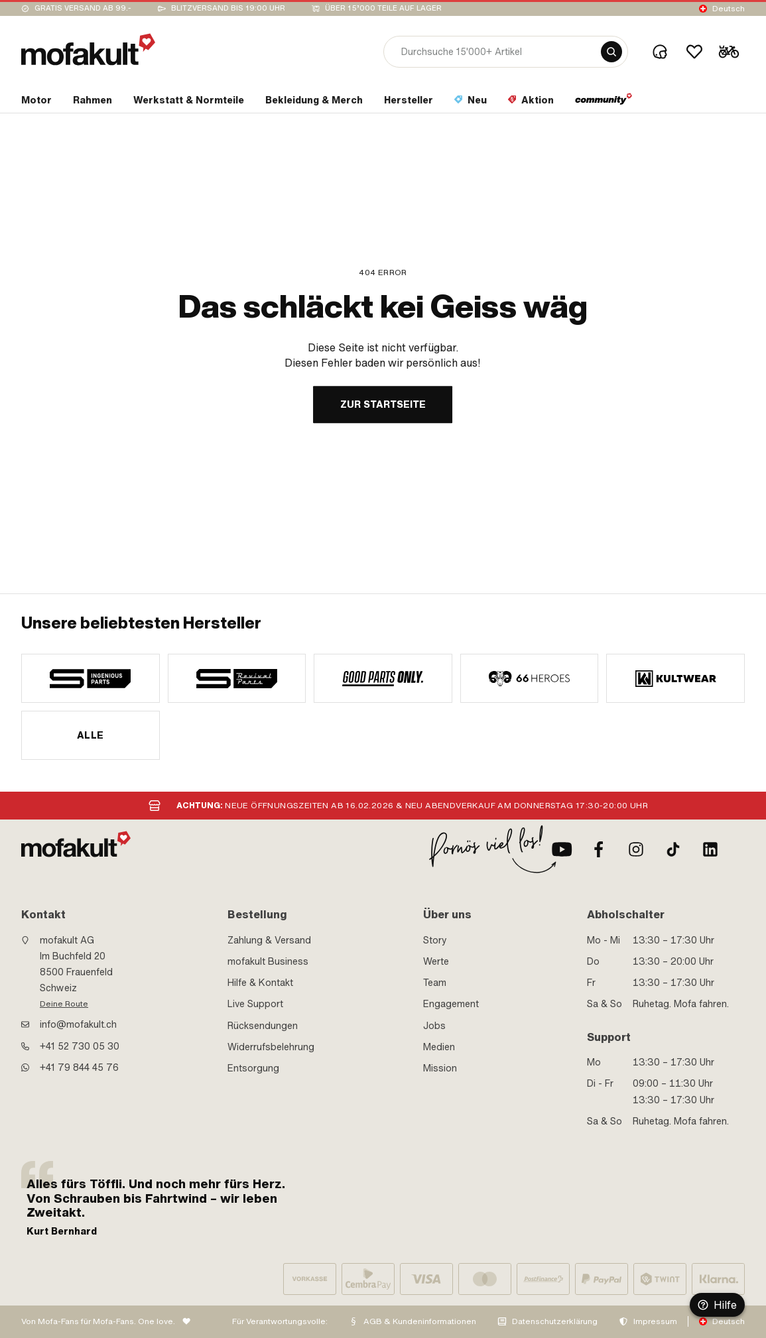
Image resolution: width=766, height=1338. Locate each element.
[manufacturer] (90, 678)
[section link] (36, 102)
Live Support (255, 1003)
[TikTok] (673, 849)
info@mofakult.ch (78, 1024)
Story (435, 940)
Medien (439, 1047)
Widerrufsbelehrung (270, 1047)
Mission (440, 1068)
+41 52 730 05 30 (79, 1046)
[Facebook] (599, 849)
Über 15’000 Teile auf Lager (383, 8)
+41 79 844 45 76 (79, 1067)
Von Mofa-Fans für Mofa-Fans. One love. (98, 1321)
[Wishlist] (694, 52)
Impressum (655, 1321)
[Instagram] (636, 849)
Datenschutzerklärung (555, 1321)
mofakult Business (267, 961)
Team (434, 982)
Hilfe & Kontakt (260, 982)
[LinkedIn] (710, 849)
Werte (436, 961)
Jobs (434, 1025)
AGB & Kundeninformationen (419, 1321)
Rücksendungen (262, 1025)
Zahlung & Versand (269, 940)
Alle (90, 735)
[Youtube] (561, 849)
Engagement (451, 1003)
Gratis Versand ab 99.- (82, 8)
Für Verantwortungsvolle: (280, 1321)
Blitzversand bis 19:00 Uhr (228, 8)
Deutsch (728, 8)
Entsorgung (253, 1068)
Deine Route (64, 1004)
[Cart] (729, 52)
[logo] (88, 49)
